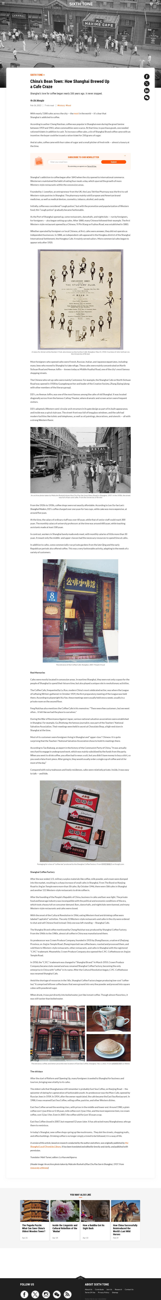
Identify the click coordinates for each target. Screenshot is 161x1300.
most (76, 113)
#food (68, 105)
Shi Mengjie (38, 100)
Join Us (109, 1289)
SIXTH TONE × (37, 74)
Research (118, 1289)
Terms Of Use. (91, 166)
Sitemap (115, 1292)
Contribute (99, 1289)
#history (61, 105)
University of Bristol (39, 1168)
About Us (88, 1289)
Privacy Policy (103, 1292)
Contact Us (129, 1289)
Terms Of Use (90, 1292)
